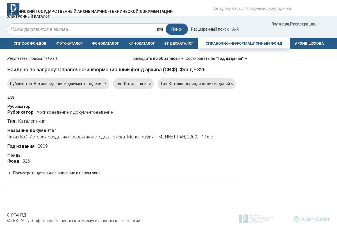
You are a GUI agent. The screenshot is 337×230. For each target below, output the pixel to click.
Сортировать (216, 58)
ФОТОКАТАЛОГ (69, 43)
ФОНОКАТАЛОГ (105, 43)
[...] (80, 29)
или (295, 24)
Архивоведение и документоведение (75, 112)
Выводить (158, 58)
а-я (235, 29)
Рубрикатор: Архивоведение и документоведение (58, 83)
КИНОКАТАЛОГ (141, 43)
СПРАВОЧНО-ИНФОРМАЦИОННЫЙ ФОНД (244, 43)
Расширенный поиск (210, 29)
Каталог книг (31, 121)
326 (26, 161)
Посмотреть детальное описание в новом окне (57, 173)
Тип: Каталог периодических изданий (196, 83)
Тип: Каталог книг (133, 83)
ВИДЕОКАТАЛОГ (178, 43)
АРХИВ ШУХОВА (309, 43)
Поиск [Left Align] (176, 29)
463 (10, 98)
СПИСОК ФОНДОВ (29, 43)
